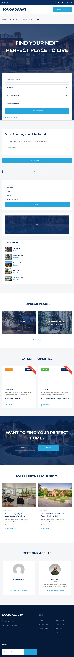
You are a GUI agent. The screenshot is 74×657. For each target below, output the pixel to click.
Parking (8, 195)
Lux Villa (16, 270)
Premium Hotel (18, 262)
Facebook (37, 172)
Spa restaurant (18, 255)
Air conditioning (11, 199)
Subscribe (30, 652)
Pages (38, 19)
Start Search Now (25, 448)
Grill (7, 191)
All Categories (13, 95)
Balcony (9, 188)
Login (5, 2)
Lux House (16, 248)
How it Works (59, 628)
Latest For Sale (43, 624)
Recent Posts (59, 621)
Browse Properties (48, 447)
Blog (56, 632)
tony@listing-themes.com (56, 590)
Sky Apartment (18, 277)
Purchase (41, 632)
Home (4, 19)
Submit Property (62, 9)
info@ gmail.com (11, 626)
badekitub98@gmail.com (20, 590)
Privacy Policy (43, 628)
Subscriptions (27, 19)
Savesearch (37, 161)
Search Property (37, 111)
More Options (11, 117)
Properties (14, 19)
